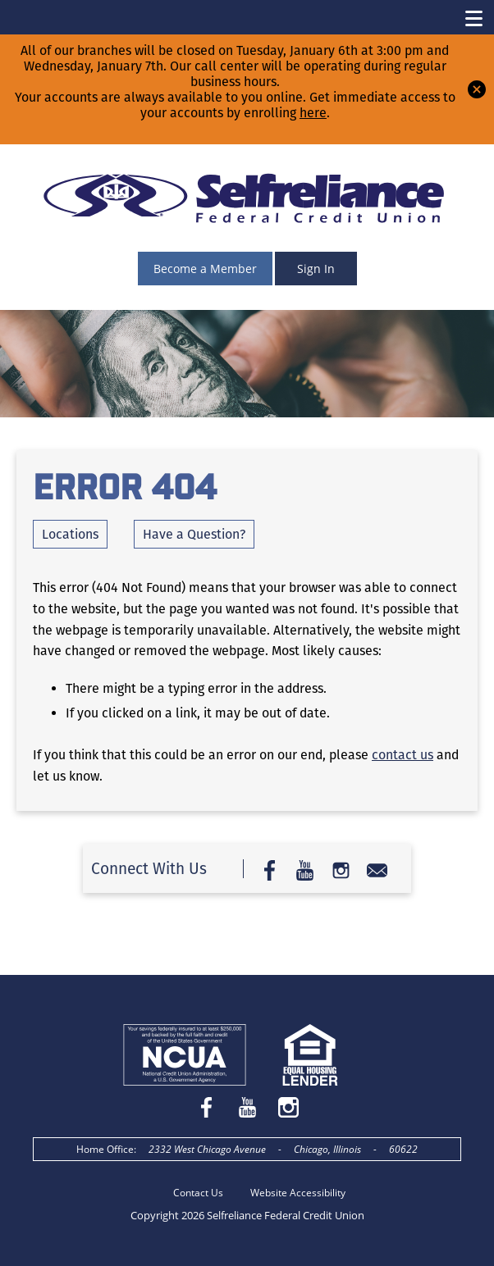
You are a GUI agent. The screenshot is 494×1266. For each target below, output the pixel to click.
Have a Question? (194, 534)
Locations (70, 534)
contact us (402, 755)
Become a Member (205, 268)
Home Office (105, 1149)
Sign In (316, 268)
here (313, 113)
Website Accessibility (297, 1193)
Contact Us (198, 1193)
